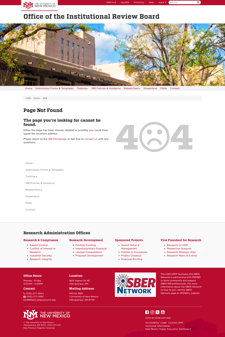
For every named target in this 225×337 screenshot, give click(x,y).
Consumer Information (157, 326)
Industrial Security (41, 255)
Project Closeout (131, 255)
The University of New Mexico (39, 5)
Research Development (86, 240)
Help (151, 2)
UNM (28, 98)
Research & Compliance (40, 240)
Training (82, 89)
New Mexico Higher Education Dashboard (168, 329)
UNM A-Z (111, 2)
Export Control (39, 245)
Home (28, 88)
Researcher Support (179, 248)
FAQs (163, 88)
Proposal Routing (131, 259)
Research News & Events (182, 255)
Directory (139, 2)
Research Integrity (41, 259)
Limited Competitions (88, 252)
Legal (164, 322)
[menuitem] (28, 88)
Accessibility (152, 322)
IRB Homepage (57, 139)
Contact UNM (175, 322)
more (162, 2)
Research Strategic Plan (181, 252)
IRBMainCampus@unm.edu (41, 300)
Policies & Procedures (134, 252)
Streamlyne (150, 88)
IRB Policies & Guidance (106, 88)
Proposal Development (89, 255)
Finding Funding (85, 245)
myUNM (125, 2)
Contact (175, 88)
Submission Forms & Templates (54, 88)
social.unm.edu (162, 318)
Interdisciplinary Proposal (91, 248)
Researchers (132, 89)
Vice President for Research (181, 240)
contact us (91, 139)
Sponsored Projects (129, 240)
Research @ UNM (177, 245)
